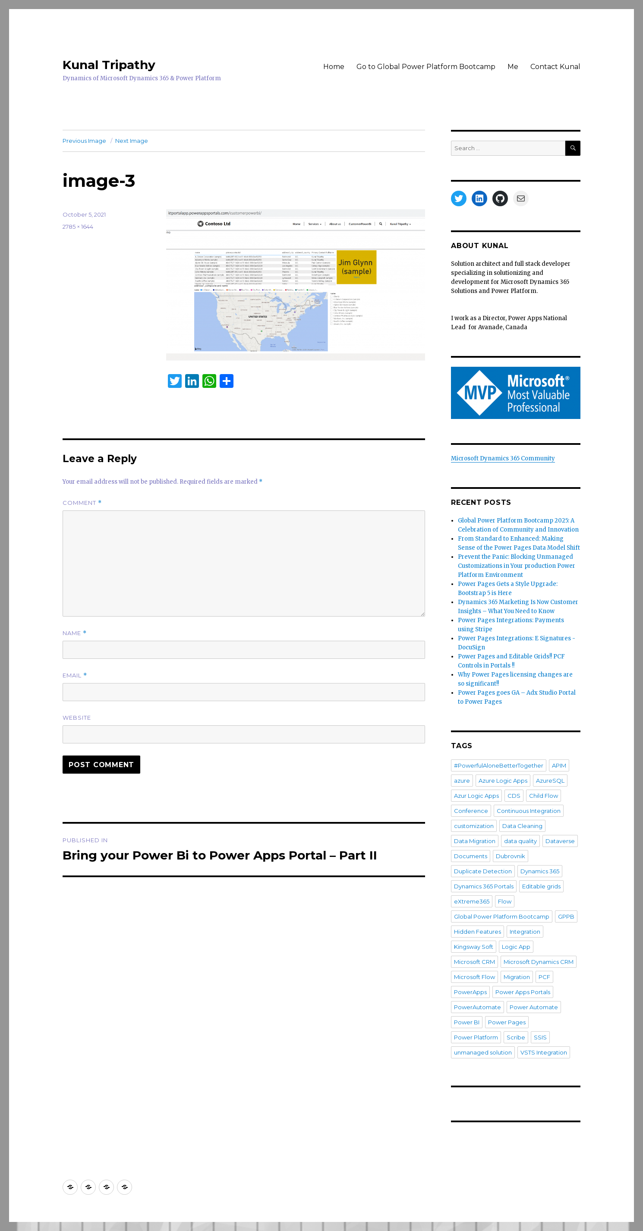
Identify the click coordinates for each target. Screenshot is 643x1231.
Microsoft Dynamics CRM (539, 961)
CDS (513, 795)
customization (474, 825)
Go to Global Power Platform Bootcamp (425, 67)
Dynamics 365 (539, 871)
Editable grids (541, 886)
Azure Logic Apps (503, 780)
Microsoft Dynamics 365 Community (503, 458)
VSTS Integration (543, 1052)
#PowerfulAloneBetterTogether (498, 765)
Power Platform (476, 1037)
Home (333, 67)
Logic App (516, 946)
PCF (544, 976)
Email (75, 675)
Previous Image (84, 140)
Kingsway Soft (473, 946)
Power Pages (507, 1022)
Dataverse (560, 840)
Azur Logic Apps (476, 795)
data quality (520, 840)
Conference (471, 810)
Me (512, 67)
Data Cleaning (522, 825)
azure (462, 780)
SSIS (540, 1037)
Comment (82, 503)
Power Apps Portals (522, 992)
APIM (559, 765)
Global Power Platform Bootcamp (501, 916)
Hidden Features (477, 931)
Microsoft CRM (474, 961)
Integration (525, 931)
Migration (517, 976)
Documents (470, 856)
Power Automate (534, 1007)
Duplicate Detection (483, 871)
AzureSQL (550, 780)
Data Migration (474, 840)
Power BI (466, 1022)
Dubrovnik (510, 856)
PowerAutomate (477, 1007)
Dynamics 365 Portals (484, 886)
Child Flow (543, 795)
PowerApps (470, 992)
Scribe (516, 1037)
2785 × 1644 (78, 226)
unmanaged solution (483, 1052)
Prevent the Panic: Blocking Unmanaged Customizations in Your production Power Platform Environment (516, 566)
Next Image (131, 140)
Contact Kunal (555, 67)
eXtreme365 (471, 901)
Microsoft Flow (474, 976)
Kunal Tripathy (109, 64)
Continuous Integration (529, 810)
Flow (504, 901)
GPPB (566, 916)
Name (75, 633)
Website (77, 717)
